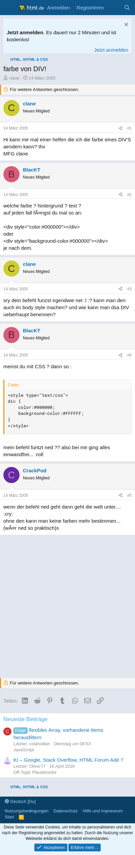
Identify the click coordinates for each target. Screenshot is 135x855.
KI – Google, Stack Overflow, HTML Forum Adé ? (68, 760)
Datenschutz (66, 810)
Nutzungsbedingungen (26, 810)
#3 (129, 289)
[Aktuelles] (113, 7)
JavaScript (23, 749)
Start (9, 816)
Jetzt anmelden (111, 50)
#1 (129, 128)
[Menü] (9, 7)
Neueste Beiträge (25, 719)
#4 (129, 355)
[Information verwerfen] (125, 25)
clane (14, 78)
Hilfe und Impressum (102, 810)
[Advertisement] (67, 605)
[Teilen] (120, 128)
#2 (129, 194)
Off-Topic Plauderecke (35, 772)
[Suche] (127, 7)
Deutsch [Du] (20, 801)
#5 (129, 495)
